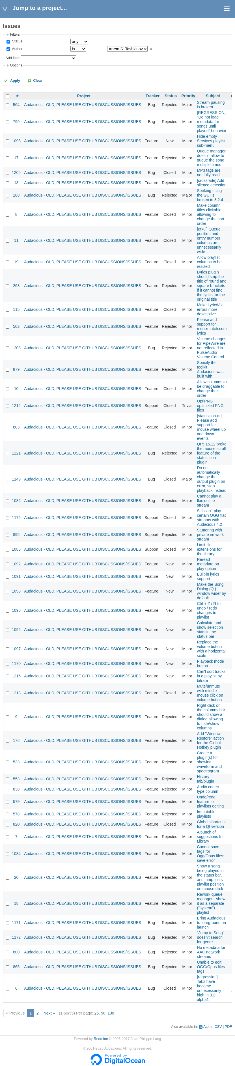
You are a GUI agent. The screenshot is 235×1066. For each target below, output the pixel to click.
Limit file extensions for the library (209, 549)
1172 (16, 937)
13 (16, 182)
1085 (16, 549)
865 (16, 966)
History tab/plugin (205, 778)
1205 (16, 172)
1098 (16, 141)
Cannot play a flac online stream (209, 500)
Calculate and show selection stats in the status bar (210, 630)
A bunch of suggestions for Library (210, 836)
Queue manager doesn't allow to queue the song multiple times (211, 158)
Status (16, 41)
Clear (37, 81)
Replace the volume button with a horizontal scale (211, 649)
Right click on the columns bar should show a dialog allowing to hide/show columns (211, 716)
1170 (16, 663)
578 (16, 814)
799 (16, 121)
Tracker (153, 96)
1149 (16, 479)
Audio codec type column (208, 789)
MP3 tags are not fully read (208, 172)
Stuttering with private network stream (210, 534)
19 (16, 262)
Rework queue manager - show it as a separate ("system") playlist (211, 903)
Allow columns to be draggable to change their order (212, 389)
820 (16, 824)
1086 (16, 500)
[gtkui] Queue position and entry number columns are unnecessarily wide (209, 240)
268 (16, 285)
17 (16, 158)
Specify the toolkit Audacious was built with (210, 369)
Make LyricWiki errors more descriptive (210, 309)
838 (16, 789)
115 (16, 309)
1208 (16, 348)
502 (16, 326)
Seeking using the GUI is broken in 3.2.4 (210, 195)
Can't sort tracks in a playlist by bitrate (211, 676)
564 (16, 104)
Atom (207, 1027)
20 (16, 877)
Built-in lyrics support (208, 576)
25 (96, 1013)
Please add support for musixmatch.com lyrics (212, 326)
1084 (16, 853)
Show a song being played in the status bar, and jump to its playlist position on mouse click (210, 877)
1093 (16, 591)
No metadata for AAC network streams (211, 952)
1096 (16, 629)
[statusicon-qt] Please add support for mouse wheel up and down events (211, 427)
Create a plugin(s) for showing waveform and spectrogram (209, 762)
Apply (15, 81)
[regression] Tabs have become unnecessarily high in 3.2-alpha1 (209, 988)
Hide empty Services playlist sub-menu (211, 141)
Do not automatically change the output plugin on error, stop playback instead (211, 479)
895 (16, 534)
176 (16, 740)
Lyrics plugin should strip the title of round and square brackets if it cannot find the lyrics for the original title (211, 286)
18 (16, 903)
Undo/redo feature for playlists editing (210, 801)
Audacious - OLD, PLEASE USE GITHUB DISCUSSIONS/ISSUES (82, 104)
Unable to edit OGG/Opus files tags (211, 967)
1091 (16, 576)
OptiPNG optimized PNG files (210, 405)
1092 (16, 564)
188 (16, 195)
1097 (16, 649)
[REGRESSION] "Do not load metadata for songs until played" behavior (211, 121)
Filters (15, 34)
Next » (49, 1013)
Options (16, 65)
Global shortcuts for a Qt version (211, 824)
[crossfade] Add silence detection (211, 182)
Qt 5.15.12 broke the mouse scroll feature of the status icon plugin (211, 453)
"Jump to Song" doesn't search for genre (210, 937)
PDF (228, 1027)
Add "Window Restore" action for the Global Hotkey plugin (210, 740)
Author (16, 49)
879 (16, 369)
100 (110, 1013)
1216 (16, 676)
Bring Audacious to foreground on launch (211, 922)
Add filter (12, 58)
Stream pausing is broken (211, 104)
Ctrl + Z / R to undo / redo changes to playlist (209, 610)
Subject (213, 96)
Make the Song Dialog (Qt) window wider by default (211, 591)
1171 (16, 922)
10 (16, 388)
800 (16, 952)
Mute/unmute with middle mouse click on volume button (210, 693)
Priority (188, 96)
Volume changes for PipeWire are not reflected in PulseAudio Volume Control (211, 348)
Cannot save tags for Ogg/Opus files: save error (210, 854)
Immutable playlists (206, 814)
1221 (16, 453)
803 (16, 427)
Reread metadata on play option (208, 564)
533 (16, 762)
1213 (16, 693)
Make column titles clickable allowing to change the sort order (210, 214)
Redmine (101, 1039)
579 (16, 801)
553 (16, 779)
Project (83, 96)
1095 (16, 610)
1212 (16, 405)
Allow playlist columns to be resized (209, 262)
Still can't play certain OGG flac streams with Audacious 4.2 (211, 518)
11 (16, 240)
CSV (218, 1027)
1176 (16, 517)
